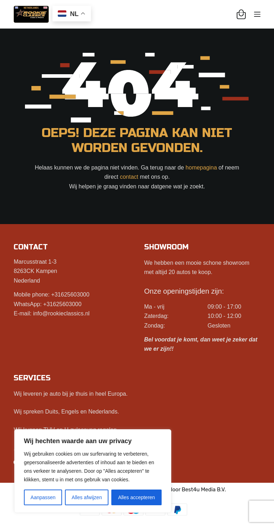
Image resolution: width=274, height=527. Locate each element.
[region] (92, 471)
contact (129, 177)
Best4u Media (198, 489)
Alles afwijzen (87, 497)
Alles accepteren (136, 497)
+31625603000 (70, 295)
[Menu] (257, 14)
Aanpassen (43, 497)
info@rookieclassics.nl (61, 313)
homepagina (201, 167)
